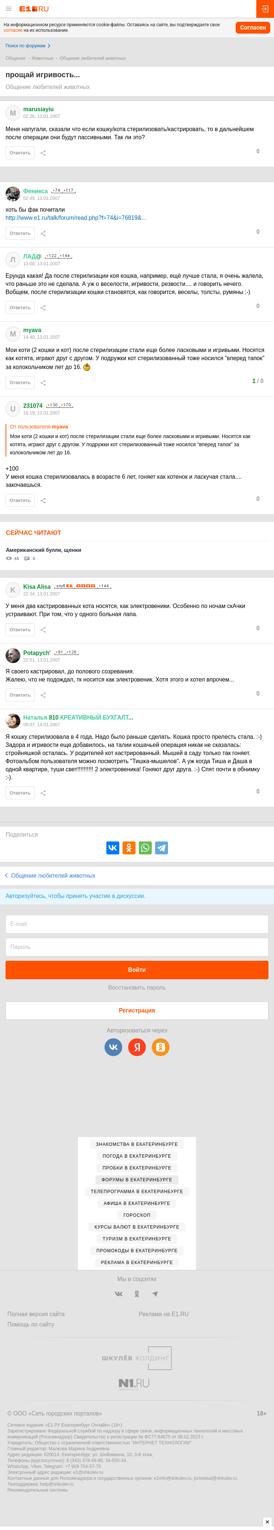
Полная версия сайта (36, 1314)
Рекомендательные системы (37, 1490)
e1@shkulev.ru (88, 1472)
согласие (13, 30)
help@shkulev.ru (57, 1484)
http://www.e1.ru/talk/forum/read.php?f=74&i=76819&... (76, 218)
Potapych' (37, 653)
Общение (15, 58)
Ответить (20, 153)
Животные (43, 58)
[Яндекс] (137, 1047)
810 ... (78, 717)
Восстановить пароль (137, 987)
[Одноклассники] (160, 1047)
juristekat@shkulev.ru (215, 1478)
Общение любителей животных (92, 58)
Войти (137, 970)
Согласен (253, 27)
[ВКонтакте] (113, 1047)
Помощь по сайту (30, 1324)
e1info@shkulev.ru (172, 1478)
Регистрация (137, 1010)
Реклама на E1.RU (164, 1314)
